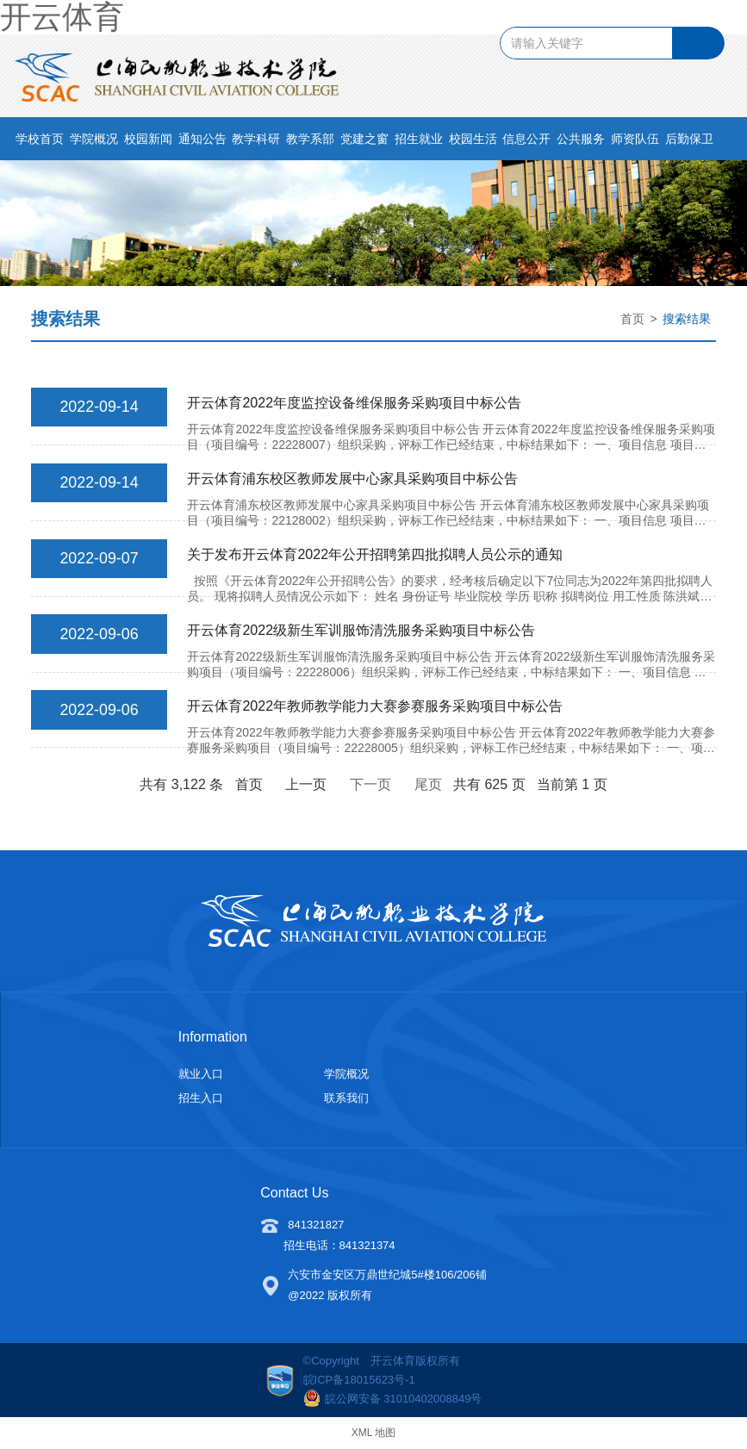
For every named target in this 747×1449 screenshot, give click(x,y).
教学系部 (310, 142)
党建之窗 (364, 142)
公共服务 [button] (581, 142)
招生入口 (200, 1097)
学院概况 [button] (94, 142)
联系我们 (346, 1097)
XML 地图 (374, 1432)
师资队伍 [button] (635, 142)
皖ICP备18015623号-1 (359, 1378)
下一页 (370, 783)
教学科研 (256, 142)
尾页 (428, 783)
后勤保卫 (689, 142)
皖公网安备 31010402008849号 (392, 1397)
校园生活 (473, 142)
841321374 (367, 1244)
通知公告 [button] (202, 142)
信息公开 (526, 142)
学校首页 (40, 142)
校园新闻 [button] (148, 142)
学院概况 (346, 1073)
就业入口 (200, 1073)
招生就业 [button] (419, 142)
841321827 (316, 1223)
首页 (632, 321)
